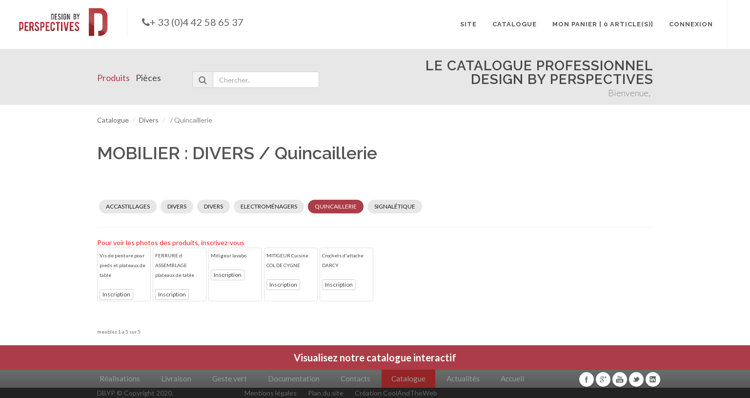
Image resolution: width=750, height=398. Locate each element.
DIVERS (176, 206)
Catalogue (113, 120)
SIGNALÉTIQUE (394, 206)
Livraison (176, 378)
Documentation (294, 378)
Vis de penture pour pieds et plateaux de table (122, 265)
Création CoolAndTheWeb (396, 393)
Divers (149, 120)
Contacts (355, 378)
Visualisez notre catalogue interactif (375, 357)
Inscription (116, 294)
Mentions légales (270, 393)
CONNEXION (691, 24)
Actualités (463, 378)
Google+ (603, 379)
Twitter (636, 379)
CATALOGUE (514, 24)
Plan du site (326, 393)
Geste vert (229, 378)
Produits (113, 77)
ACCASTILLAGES (128, 206)
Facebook (586, 379)
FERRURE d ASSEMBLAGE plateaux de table (174, 265)
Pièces (148, 77)
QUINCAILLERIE (336, 206)
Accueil (512, 378)
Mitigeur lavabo (228, 255)
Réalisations (120, 378)
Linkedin (653, 379)
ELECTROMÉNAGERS (269, 206)
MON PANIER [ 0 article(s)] (602, 24)
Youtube (619, 379)
